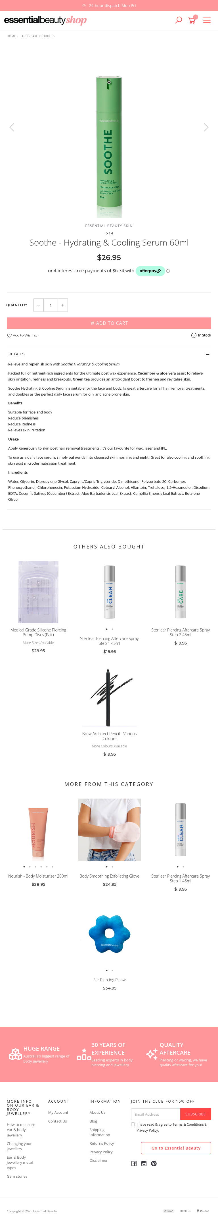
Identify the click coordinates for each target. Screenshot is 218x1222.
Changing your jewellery (19, 1146)
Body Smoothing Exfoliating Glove (109, 876)
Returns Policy (102, 1143)
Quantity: (16, 305)
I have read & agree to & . (169, 1127)
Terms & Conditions (188, 1124)
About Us (98, 1112)
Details (16, 354)
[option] (109, 5)
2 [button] (112, 629)
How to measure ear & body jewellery (21, 1129)
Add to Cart (109, 323)
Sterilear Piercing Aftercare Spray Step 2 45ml (180, 632)
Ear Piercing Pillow (109, 979)
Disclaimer (99, 1160)
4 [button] (41, 866)
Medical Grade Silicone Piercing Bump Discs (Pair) (38, 632)
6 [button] (52, 866)
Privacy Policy (101, 1151)
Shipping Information (100, 1132)
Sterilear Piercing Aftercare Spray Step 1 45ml (109, 641)
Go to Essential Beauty (176, 1148)
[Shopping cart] (192, 20)
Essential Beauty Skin (109, 225)
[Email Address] (156, 1114)
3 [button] (35, 866)
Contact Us (57, 1121)
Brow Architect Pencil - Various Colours (109, 736)
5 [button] (46, 866)
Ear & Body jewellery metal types (20, 1162)
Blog (93, 1121)
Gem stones (17, 1176)
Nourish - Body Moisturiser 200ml (38, 876)
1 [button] (106, 629)
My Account (58, 1112)
